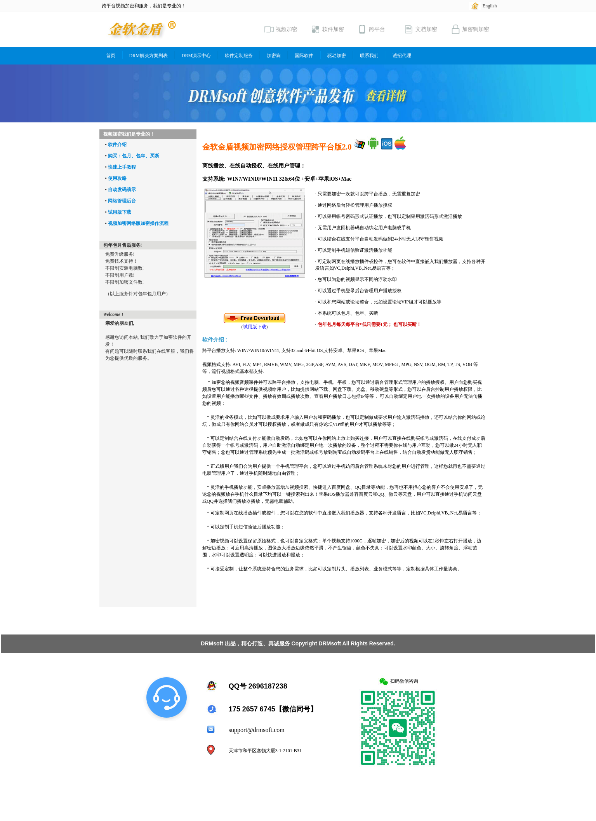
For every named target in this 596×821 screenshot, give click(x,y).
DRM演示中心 (196, 55)
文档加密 (420, 29)
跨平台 (371, 29)
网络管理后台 (122, 201)
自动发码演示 (122, 189)
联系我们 (369, 55)
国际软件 (304, 55)
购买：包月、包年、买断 (133, 156)
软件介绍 (117, 144)
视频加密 (280, 29)
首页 (110, 55)
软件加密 (327, 29)
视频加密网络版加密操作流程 (138, 223)
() (255, 324)
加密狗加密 (469, 29)
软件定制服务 (239, 55)
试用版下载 (119, 212)
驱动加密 (336, 55)
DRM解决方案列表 (148, 55)
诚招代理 (402, 55)
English (490, 6)
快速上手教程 (122, 167)
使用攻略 (117, 178)
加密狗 (274, 55)
